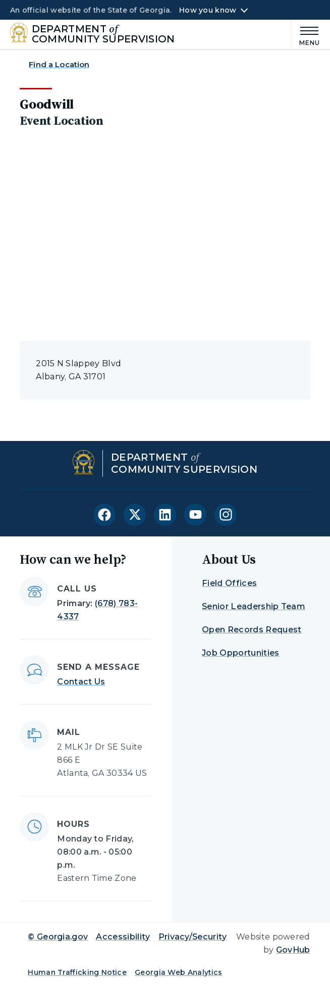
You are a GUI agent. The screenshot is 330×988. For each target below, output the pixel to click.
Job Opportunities (240, 653)
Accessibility (123, 937)
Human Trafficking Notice (77, 972)
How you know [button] (207, 10)
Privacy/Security (192, 937)
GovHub (293, 950)
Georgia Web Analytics (179, 972)
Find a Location (59, 64)
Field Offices (229, 583)
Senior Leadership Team (253, 606)
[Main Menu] (305, 34)
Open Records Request (251, 629)
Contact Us (81, 681)
